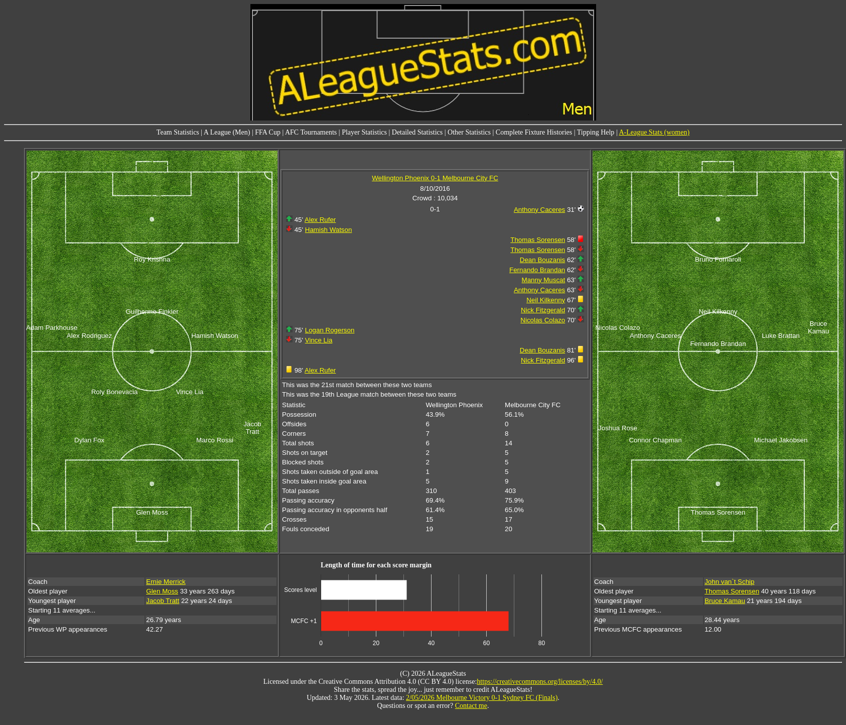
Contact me (471, 705)
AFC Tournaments (311, 132)
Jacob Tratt (162, 601)
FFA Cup (267, 132)
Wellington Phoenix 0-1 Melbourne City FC (435, 178)
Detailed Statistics (417, 132)
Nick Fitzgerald (543, 310)
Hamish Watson (328, 229)
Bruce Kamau (724, 601)
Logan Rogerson (330, 330)
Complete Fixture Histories (534, 132)
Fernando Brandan (537, 270)
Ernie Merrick (166, 581)
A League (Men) (227, 132)
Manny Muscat (544, 280)
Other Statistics (469, 132)
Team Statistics (178, 132)
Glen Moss (162, 591)
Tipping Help (596, 132)
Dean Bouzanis (542, 260)
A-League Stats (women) (654, 132)
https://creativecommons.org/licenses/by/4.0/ (540, 681)
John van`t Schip (729, 581)
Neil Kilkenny (545, 300)
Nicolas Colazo (542, 320)
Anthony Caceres (539, 209)
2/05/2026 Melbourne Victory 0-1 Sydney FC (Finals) (481, 697)
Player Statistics (364, 132)
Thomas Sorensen (537, 240)
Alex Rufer (320, 219)
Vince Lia (319, 340)
